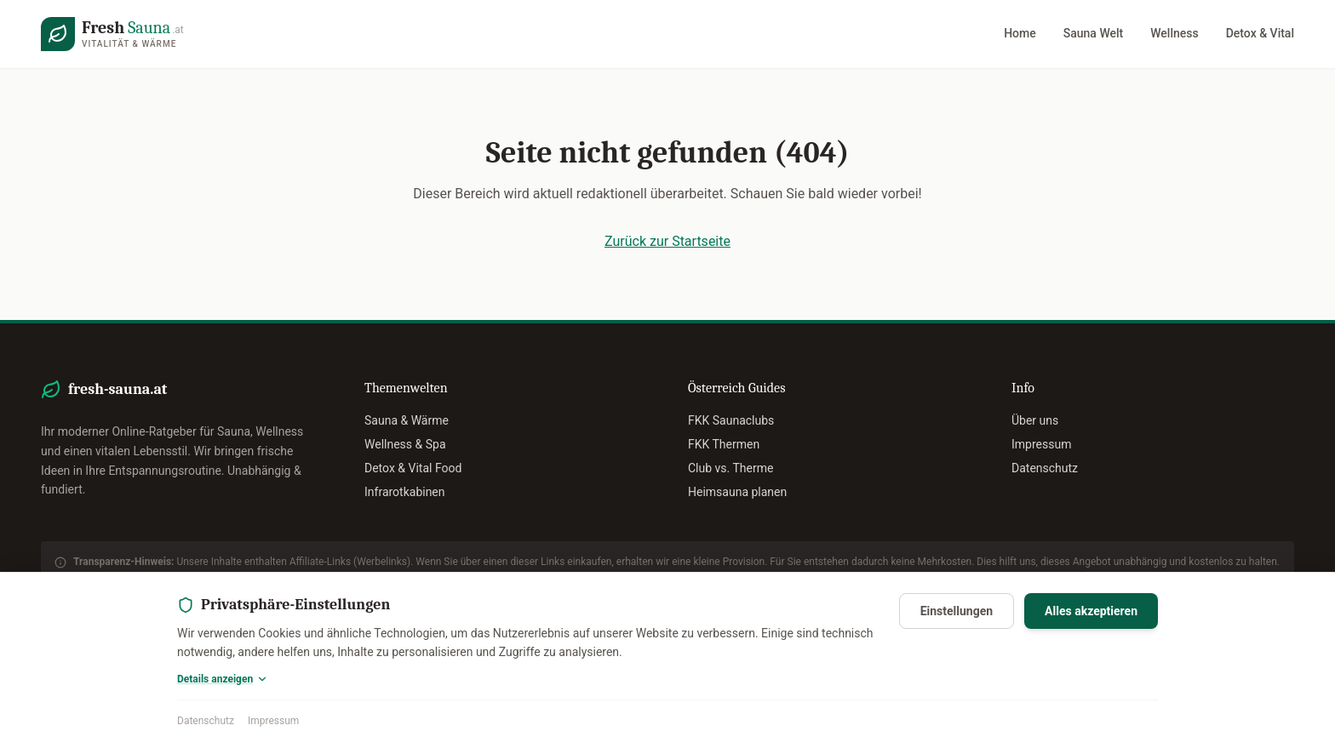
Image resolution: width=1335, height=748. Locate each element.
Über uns (1034, 420)
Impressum (273, 721)
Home (1020, 33)
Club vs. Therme (730, 468)
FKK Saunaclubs (731, 420)
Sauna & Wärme (406, 420)
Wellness (1174, 33)
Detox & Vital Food (412, 468)
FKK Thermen (723, 444)
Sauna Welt (1093, 33)
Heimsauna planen (737, 492)
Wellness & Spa (405, 444)
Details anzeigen (222, 679)
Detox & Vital (1260, 33)
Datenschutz (205, 721)
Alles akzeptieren (1091, 611)
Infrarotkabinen (404, 492)
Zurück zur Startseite (667, 241)
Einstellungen (956, 611)
